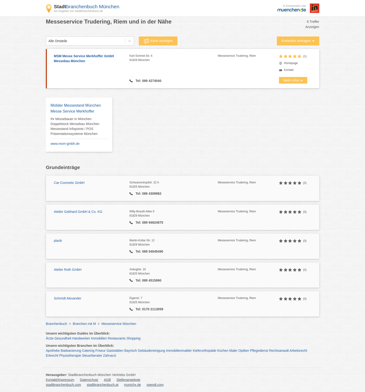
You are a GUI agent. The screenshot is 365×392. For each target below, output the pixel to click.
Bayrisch (130, 350)
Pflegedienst (259, 350)
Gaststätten (115, 350)
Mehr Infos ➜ (293, 80)
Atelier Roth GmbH (68, 269)
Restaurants (117, 338)
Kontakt (289, 70)
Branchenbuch (56, 324)
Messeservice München (119, 324)
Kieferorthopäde (204, 350)
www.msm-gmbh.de (65, 143)
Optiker (243, 350)
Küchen (222, 350)
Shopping (133, 338)
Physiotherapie (70, 355)
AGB (107, 380)
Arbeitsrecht (298, 350)
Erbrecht (52, 355)
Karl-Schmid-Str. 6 (173, 58)
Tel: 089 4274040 (148, 81)
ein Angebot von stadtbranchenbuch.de (78, 11)
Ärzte (50, 338)
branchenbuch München (86, 6)
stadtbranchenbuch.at (103, 385)
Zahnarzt (109, 355)
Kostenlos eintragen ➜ (298, 41)
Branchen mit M (84, 324)
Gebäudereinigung (151, 350)
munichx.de (132, 385)
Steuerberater (92, 355)
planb (58, 240)
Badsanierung (71, 350)
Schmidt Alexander (68, 298)
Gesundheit (62, 338)
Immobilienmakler (179, 350)
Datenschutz (89, 380)
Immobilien (99, 338)
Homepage (291, 63)
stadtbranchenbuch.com (63, 385)
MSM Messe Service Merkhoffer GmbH (89, 59)
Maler (233, 350)
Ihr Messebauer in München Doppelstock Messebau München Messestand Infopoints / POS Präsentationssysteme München (75, 126)
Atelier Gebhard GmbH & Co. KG (78, 212)
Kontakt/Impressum (60, 380)
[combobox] (48, 41)
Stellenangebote (128, 380)
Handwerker (81, 338)
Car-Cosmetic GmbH (69, 183)
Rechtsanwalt (279, 350)
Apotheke (53, 350)
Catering (88, 350)
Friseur (100, 350)
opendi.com (155, 385)
